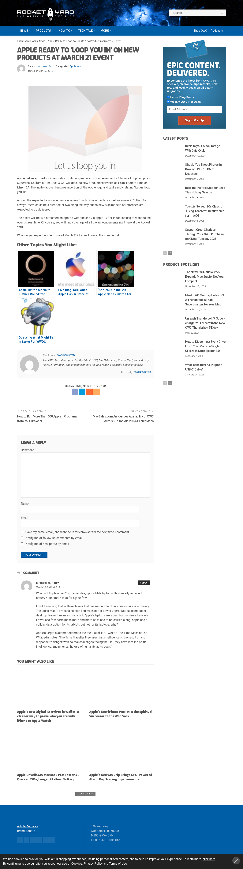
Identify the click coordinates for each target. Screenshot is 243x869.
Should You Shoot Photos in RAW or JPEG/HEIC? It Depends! (203, 169)
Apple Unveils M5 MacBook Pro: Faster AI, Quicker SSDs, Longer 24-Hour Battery (49, 777)
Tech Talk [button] (85, 31)
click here (209, 859)
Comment (27, 450)
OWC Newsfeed (44, 66)
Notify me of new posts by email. (47, 544)
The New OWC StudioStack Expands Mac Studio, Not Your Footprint (205, 277)
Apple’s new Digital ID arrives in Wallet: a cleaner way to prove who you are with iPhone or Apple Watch (49, 716)
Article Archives (27, 831)
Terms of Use (118, 863)
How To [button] (64, 31)
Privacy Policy (93, 863)
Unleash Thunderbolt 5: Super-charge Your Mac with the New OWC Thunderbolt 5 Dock (205, 323)
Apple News (76, 66)
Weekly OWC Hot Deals (184, 101)
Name (25, 504)
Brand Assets (26, 835)
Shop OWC (200, 30)
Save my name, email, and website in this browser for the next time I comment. (77, 532)
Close (236, 860)
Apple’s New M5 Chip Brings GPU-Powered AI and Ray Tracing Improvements (115, 779)
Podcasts (217, 30)
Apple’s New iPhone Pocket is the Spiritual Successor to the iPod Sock (117, 714)
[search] (222, 13)
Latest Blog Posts (180, 97)
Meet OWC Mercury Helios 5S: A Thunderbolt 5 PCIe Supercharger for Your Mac (204, 300)
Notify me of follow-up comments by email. (54, 538)
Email (24, 518)
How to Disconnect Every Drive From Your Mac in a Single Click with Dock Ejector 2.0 (205, 346)
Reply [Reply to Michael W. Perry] (144, 583)
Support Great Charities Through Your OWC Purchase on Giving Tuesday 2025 (204, 234)
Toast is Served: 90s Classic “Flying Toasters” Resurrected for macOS (204, 210)
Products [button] (43, 31)
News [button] (24, 31)
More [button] (105, 31)
